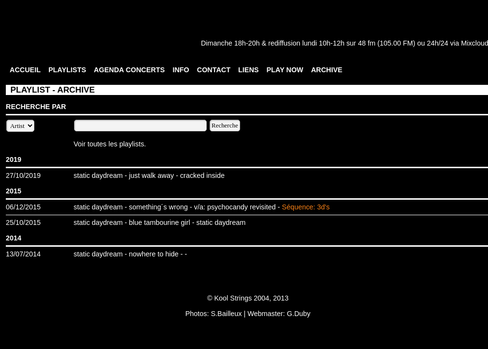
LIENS (248, 70)
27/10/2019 (23, 175)
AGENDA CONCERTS (129, 70)
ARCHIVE (326, 70)
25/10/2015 (23, 222)
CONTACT (213, 70)
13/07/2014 (23, 254)
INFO (180, 70)
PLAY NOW (284, 70)
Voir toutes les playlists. (110, 144)
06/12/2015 (23, 207)
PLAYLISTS (67, 70)
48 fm (366, 43)
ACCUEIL (25, 70)
